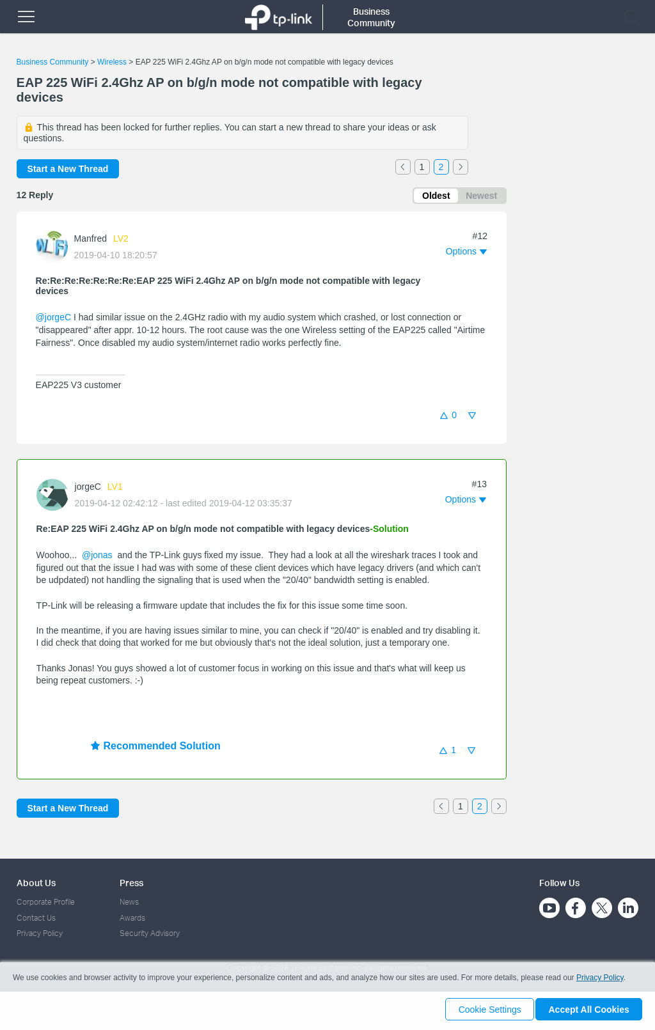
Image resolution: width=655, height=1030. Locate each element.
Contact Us (36, 918)
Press (131, 882)
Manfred (90, 241)
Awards (132, 918)
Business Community (53, 62)
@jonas (97, 557)
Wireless (112, 62)
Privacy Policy (40, 933)
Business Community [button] (371, 17)
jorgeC (88, 488)
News (129, 902)
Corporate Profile (46, 902)
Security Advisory (150, 933)
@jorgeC (53, 320)
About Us (36, 882)
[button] (466, 254)
